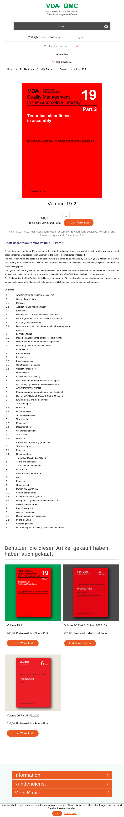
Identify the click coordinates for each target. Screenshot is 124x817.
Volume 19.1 (14, 625)
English (80, 37)
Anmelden (62, 54)
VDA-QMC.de (36, 37)
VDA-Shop (54, 37)
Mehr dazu (70, 813)
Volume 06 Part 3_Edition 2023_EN (85, 625)
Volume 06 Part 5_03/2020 (23, 715)
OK (57, 813)
